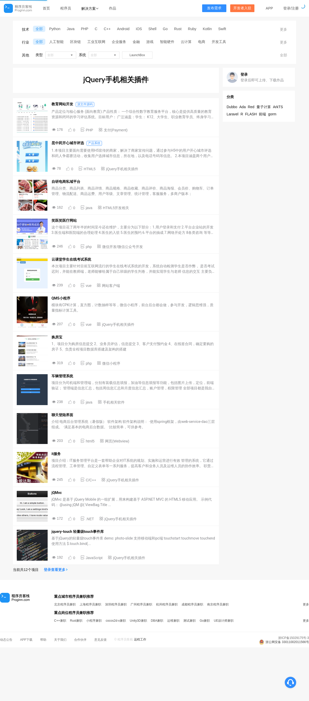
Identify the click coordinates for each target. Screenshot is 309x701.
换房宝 (57, 337)
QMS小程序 (61, 298)
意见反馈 (100, 639)
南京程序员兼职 (218, 604)
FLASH (251, 114)
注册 (295, 8)
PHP (84, 29)
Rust (178, 29)
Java (71, 29)
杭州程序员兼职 (167, 604)
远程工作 (140, 639)
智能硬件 (167, 42)
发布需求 (214, 8)
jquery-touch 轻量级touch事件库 (78, 531)
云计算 (186, 42)
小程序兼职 (94, 620)
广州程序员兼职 (141, 604)
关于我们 (60, 639)
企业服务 (119, 42)
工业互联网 (96, 42)
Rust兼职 (76, 620)
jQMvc (57, 493)
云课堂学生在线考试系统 (71, 259)
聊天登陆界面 (62, 415)
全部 (39, 29)
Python (55, 29)
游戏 (149, 42)
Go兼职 (205, 620)
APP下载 (26, 639)
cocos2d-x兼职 (116, 620)
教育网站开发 (62, 104)
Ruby (192, 29)
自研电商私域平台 (66, 181)
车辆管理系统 (62, 376)
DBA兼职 (157, 620)
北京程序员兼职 (65, 604)
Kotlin (207, 29)
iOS (139, 29)
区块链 (75, 42)
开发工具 (219, 42)
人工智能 (56, 42)
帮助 (43, 639)
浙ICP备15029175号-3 (293, 637)
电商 (201, 42)
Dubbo (232, 107)
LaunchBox (137, 55)
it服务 (56, 454)
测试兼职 (189, 620)
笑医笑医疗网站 (64, 220)
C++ (107, 29)
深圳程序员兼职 (116, 604)
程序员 (65, 8)
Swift (222, 29)
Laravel (232, 114)
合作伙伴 (80, 639)
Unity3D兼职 (138, 620)
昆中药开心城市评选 (68, 143)
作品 (112, 8)
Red (251, 107)
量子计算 (263, 107)
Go (165, 29)
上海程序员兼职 (90, 604)
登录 (286, 8)
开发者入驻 (242, 8)
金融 (136, 42)
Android (123, 29)
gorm (272, 114)
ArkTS (278, 107)
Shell (152, 29)
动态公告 (6, 639)
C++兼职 (60, 620)
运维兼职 (173, 620)
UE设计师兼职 (224, 620)
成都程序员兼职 (192, 604)
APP (269, 8)
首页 (46, 8)
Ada (242, 107)
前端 (262, 114)
